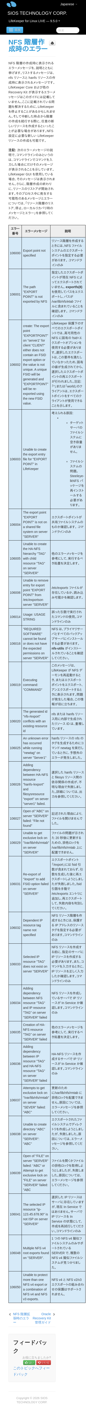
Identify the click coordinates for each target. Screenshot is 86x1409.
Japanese (69, 4)
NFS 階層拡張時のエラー (21, 1318)
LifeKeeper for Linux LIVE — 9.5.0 (34, 21)
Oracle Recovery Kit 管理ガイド (42, 1318)
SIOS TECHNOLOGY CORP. (37, 13)
